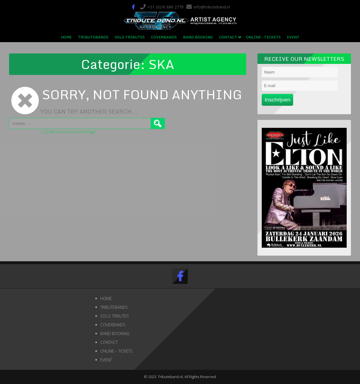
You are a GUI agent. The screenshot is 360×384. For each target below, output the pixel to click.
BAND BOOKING (198, 37)
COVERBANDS (164, 37)
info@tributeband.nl (212, 7)
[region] (304, 187)
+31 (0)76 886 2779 (166, 7)
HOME (66, 37)
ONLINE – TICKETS (263, 37)
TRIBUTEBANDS (93, 37)
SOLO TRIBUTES (130, 37)
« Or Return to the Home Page (67, 132)
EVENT (293, 37)
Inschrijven (277, 100)
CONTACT (228, 37)
